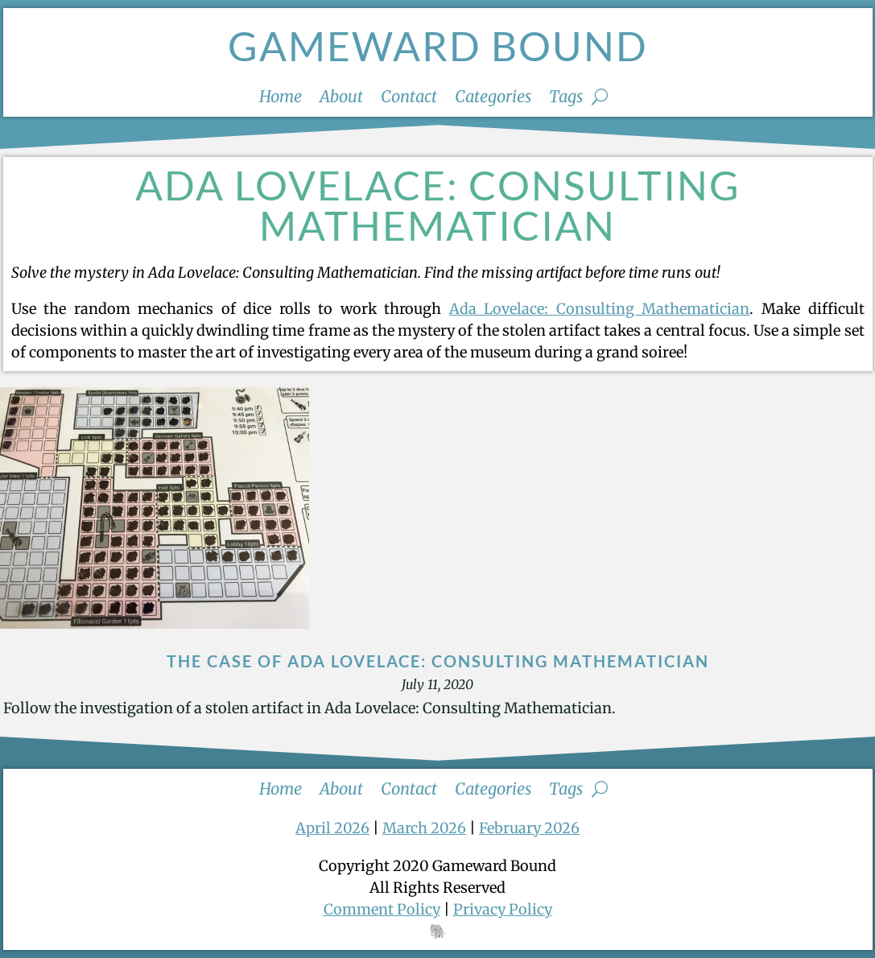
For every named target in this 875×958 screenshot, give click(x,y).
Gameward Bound (438, 46)
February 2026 (529, 828)
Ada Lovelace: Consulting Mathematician (599, 308)
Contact (409, 98)
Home (280, 98)
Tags (566, 98)
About (341, 98)
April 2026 (332, 828)
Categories (493, 98)
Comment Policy (382, 909)
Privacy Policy (502, 909)
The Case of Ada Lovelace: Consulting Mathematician (438, 661)
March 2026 (424, 828)
